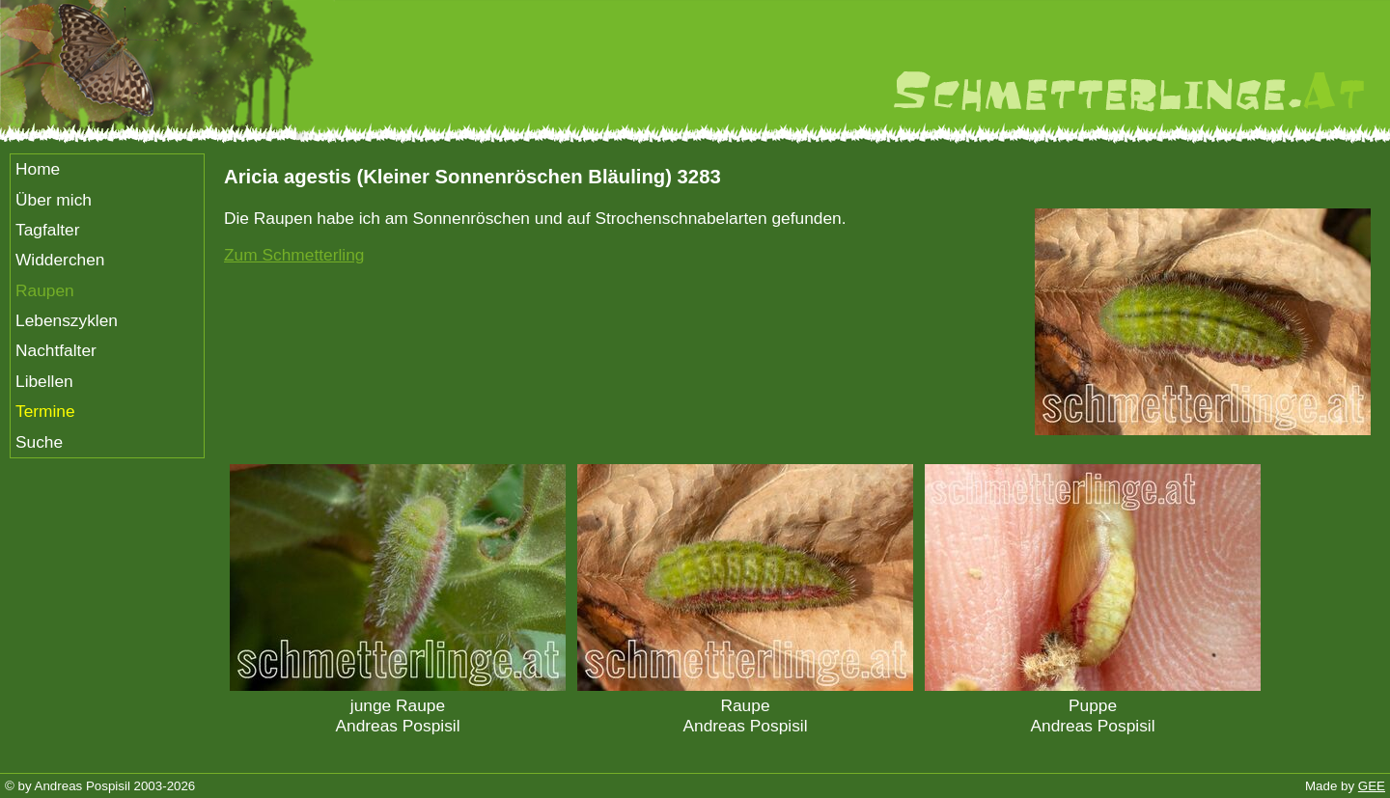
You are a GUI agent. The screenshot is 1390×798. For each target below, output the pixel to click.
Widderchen (59, 259)
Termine (45, 411)
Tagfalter (47, 229)
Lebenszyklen (66, 320)
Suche (39, 442)
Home (37, 169)
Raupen (44, 290)
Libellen (44, 381)
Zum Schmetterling (294, 254)
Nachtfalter (56, 350)
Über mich (53, 199)
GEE (1371, 786)
